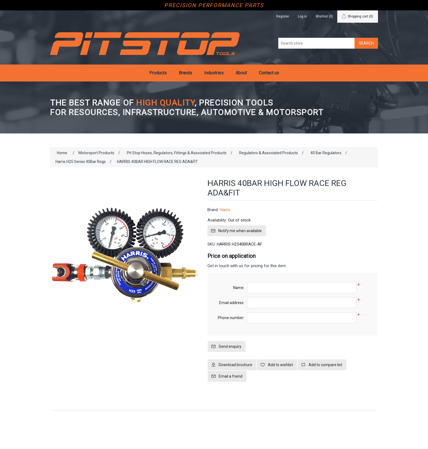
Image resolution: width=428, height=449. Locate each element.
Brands (185, 72)
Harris (225, 209)
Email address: (231, 303)
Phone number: (231, 318)
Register (282, 16)
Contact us (269, 72)
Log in (302, 16)
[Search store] (316, 43)
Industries (214, 72)
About (241, 72)
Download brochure (235, 365)
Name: (238, 287)
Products (158, 72)
